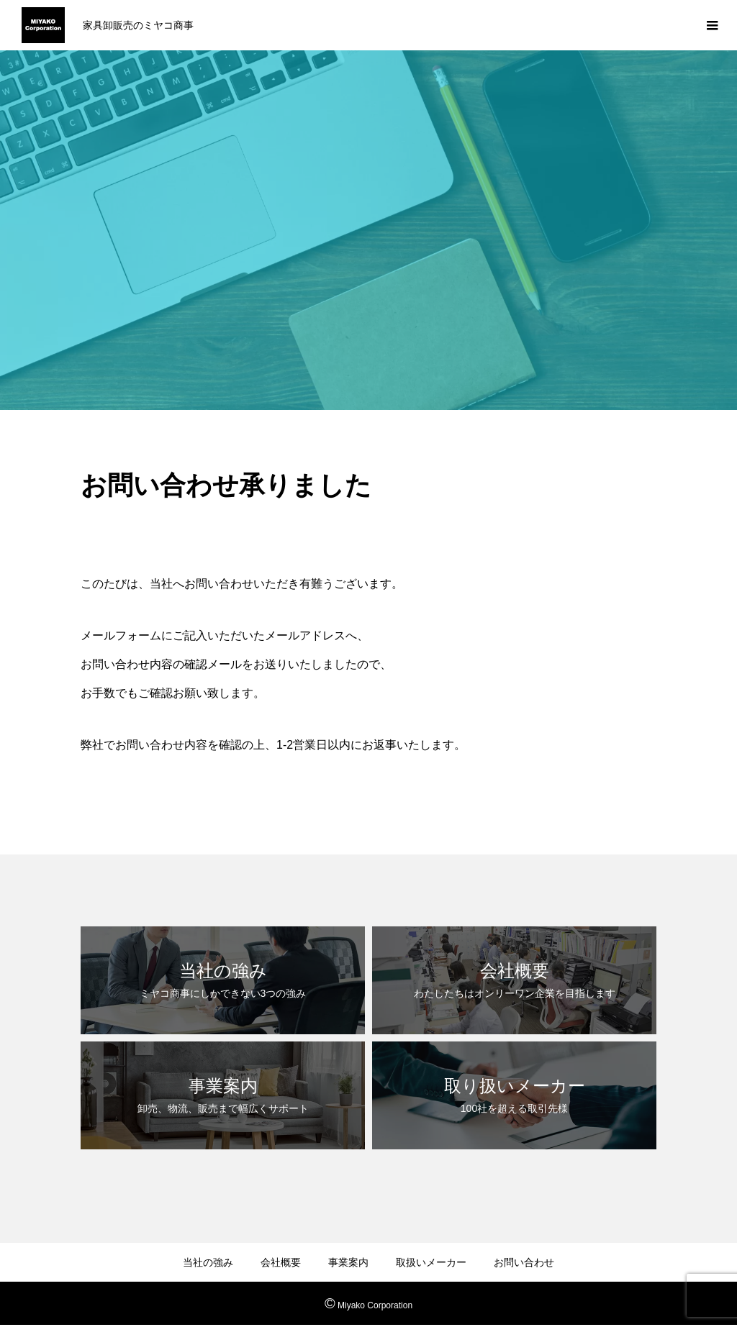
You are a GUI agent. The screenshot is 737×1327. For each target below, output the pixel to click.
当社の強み (208, 1262)
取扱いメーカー (431, 1262)
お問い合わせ (524, 1262)
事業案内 (348, 1262)
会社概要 (281, 1262)
